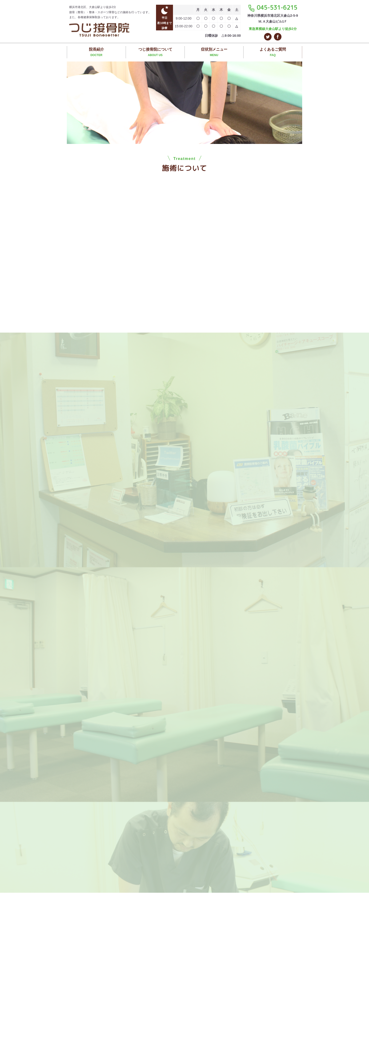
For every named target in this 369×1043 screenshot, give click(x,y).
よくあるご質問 (273, 52)
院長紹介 (96, 52)
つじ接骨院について (155, 52)
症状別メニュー (214, 52)
